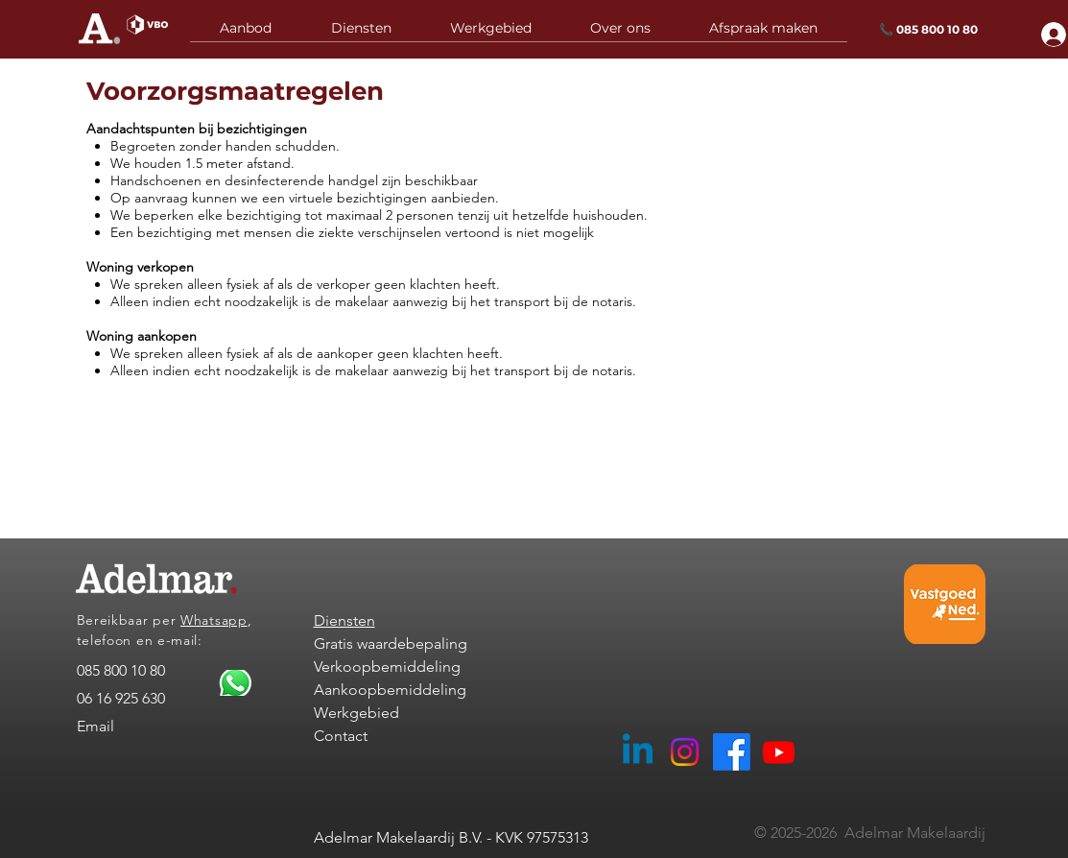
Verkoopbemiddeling (387, 666)
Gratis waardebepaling (390, 643)
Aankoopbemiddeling (390, 689)
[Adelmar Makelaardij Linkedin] (637, 752)
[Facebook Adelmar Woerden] (731, 752)
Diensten (344, 620)
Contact (341, 736)
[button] (361, 34)
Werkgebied (356, 712)
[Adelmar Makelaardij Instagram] (684, 752)
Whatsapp (214, 620)
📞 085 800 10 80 (928, 29)
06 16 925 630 (121, 698)
